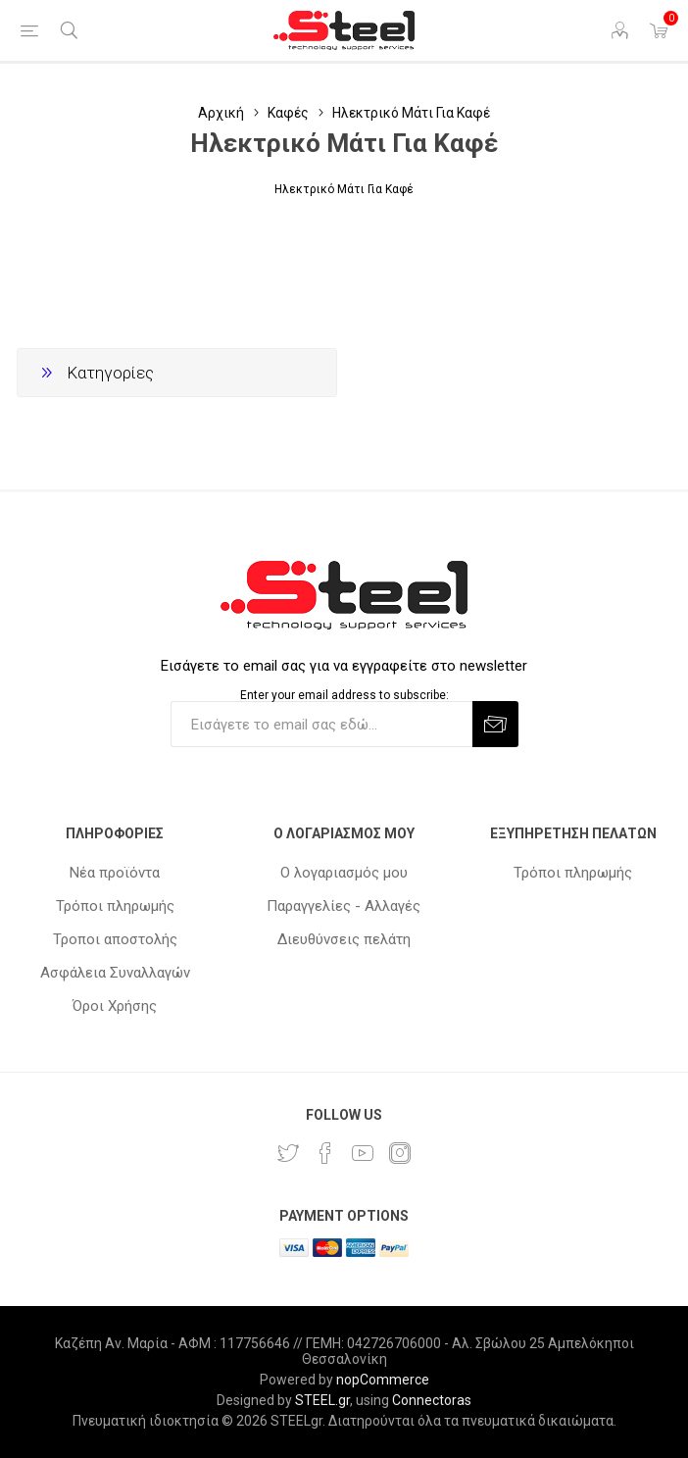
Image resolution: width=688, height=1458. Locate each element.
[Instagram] (400, 1153)
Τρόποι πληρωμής (115, 906)
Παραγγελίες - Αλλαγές (343, 906)
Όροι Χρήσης (115, 1006)
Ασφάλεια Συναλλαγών (115, 972)
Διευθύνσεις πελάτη (344, 939)
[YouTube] (362, 1153)
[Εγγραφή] (321, 724)
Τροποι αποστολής (115, 939)
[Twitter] (288, 1153)
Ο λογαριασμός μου (344, 872)
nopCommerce (382, 1379)
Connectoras (431, 1400)
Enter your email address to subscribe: (344, 694)
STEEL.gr (322, 1400)
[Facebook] (325, 1153)
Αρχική (221, 113)
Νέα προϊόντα (115, 872)
